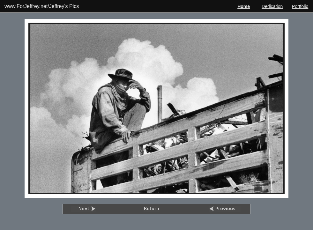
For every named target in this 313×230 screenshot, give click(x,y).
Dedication (272, 6)
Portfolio (300, 6)
